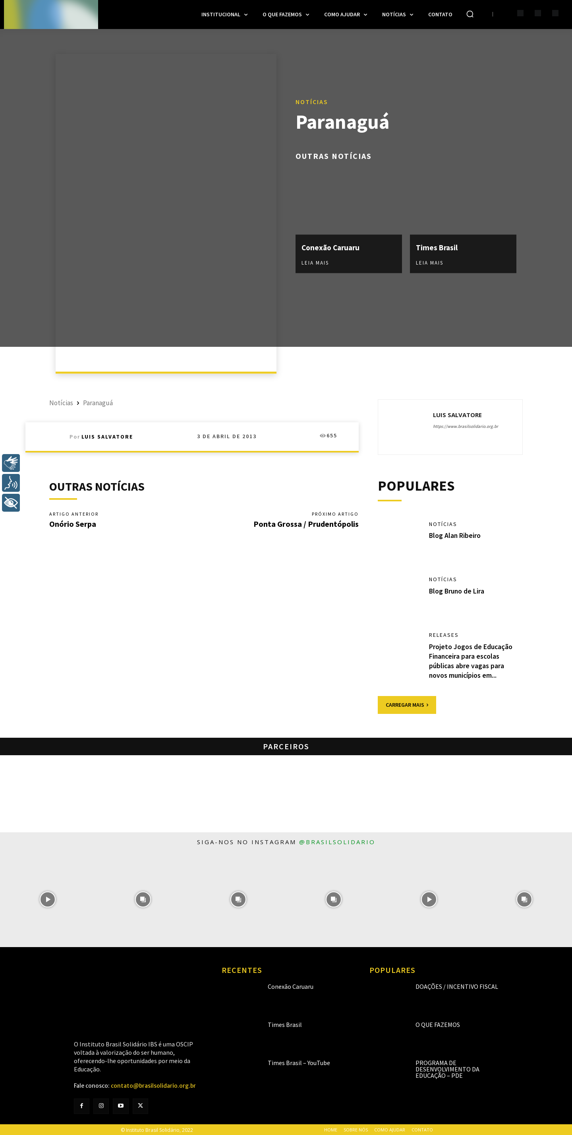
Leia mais (315, 262)
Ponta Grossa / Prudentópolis (306, 524)
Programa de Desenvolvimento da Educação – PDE (447, 1068)
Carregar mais (407, 704)
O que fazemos (437, 1024)
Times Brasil (437, 247)
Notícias (312, 102)
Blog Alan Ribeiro (455, 535)
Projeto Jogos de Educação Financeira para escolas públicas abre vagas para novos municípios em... (471, 660)
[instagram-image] (47, 898)
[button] (470, 14)
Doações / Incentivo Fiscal (456, 986)
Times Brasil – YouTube (299, 1062)
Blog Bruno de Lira (457, 591)
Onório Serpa (72, 524)
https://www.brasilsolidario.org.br (465, 426)
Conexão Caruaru (332, 247)
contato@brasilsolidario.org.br (153, 1085)
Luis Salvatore (107, 436)
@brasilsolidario (337, 841)
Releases (444, 635)
